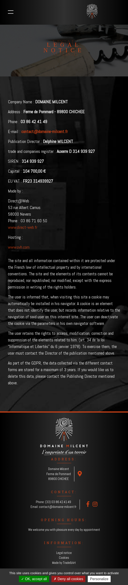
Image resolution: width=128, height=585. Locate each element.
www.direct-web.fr (22, 227)
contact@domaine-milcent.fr (57, 507)
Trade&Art (69, 563)
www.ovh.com (18, 247)
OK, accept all (34, 579)
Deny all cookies (68, 579)
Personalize (99, 579)
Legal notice (64, 553)
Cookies (64, 557)
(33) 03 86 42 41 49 (58, 502)
